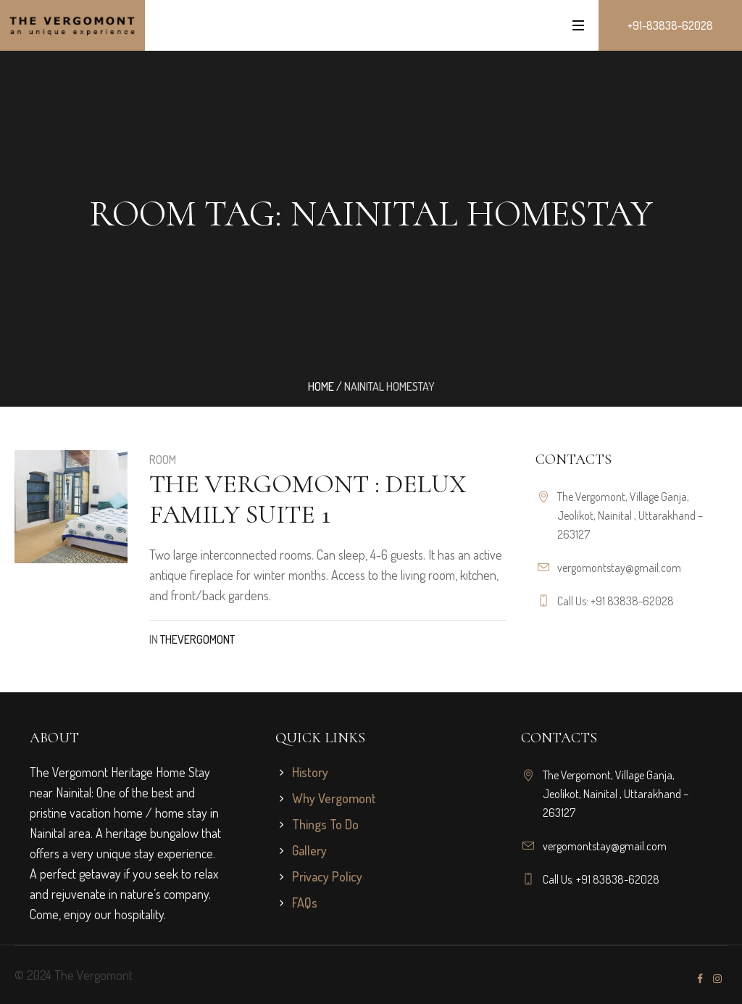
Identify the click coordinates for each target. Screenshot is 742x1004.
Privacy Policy (327, 876)
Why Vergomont (334, 798)
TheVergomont (197, 639)
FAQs (304, 902)
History (310, 772)
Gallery (309, 850)
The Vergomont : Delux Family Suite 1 (307, 499)
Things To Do (325, 824)
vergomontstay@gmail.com (619, 567)
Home (321, 386)
